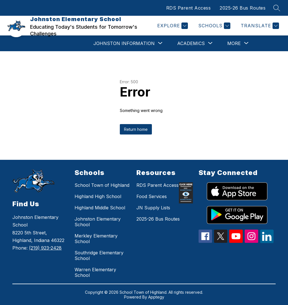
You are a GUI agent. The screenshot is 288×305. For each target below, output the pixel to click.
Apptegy (156, 297)
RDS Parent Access (188, 8)
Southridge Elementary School (99, 255)
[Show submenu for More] (234, 43)
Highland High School (98, 196)
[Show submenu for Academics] (191, 43)
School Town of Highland (102, 185)
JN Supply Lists (153, 207)
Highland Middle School (100, 207)
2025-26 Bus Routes (243, 8)
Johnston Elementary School (98, 221)
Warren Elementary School (95, 272)
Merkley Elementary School (96, 238)
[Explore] (172, 25)
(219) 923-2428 (45, 248)
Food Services (151, 196)
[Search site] (276, 8)
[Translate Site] (259, 25)
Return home (136, 129)
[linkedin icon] (267, 241)
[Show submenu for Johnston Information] (124, 43)
